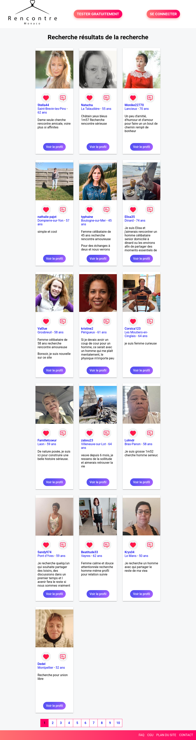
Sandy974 (44, 552)
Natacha (87, 105)
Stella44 (43, 105)
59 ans (51, 444)
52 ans (60, 667)
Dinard (129, 220)
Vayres (85, 556)
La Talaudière (90, 109)
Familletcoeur (47, 440)
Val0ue (42, 328)
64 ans (142, 336)
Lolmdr (129, 440)
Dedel (41, 664)
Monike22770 (134, 105)
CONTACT (186, 735)
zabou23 (87, 440)
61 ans (102, 332)
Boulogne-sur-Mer (93, 220)
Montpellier (45, 667)
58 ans (59, 332)
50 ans (143, 556)
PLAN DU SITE (166, 735)
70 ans (144, 109)
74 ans (140, 220)
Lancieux (131, 109)
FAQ (141, 735)
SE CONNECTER (163, 14)
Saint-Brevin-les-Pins (51, 109)
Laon (40, 444)
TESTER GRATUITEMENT (98, 14)
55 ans (106, 109)
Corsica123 (133, 328)
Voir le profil (54, 147)
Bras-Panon (133, 444)
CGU (150, 735)
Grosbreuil (44, 332)
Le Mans (131, 556)
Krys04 (129, 552)
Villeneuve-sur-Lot (93, 444)
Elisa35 (130, 217)
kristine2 (87, 328)
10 (118, 723)
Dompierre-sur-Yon (50, 220)
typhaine (87, 217)
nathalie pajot (46, 217)
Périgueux (88, 332)
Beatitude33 (89, 552)
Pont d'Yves (45, 556)
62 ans (42, 112)
